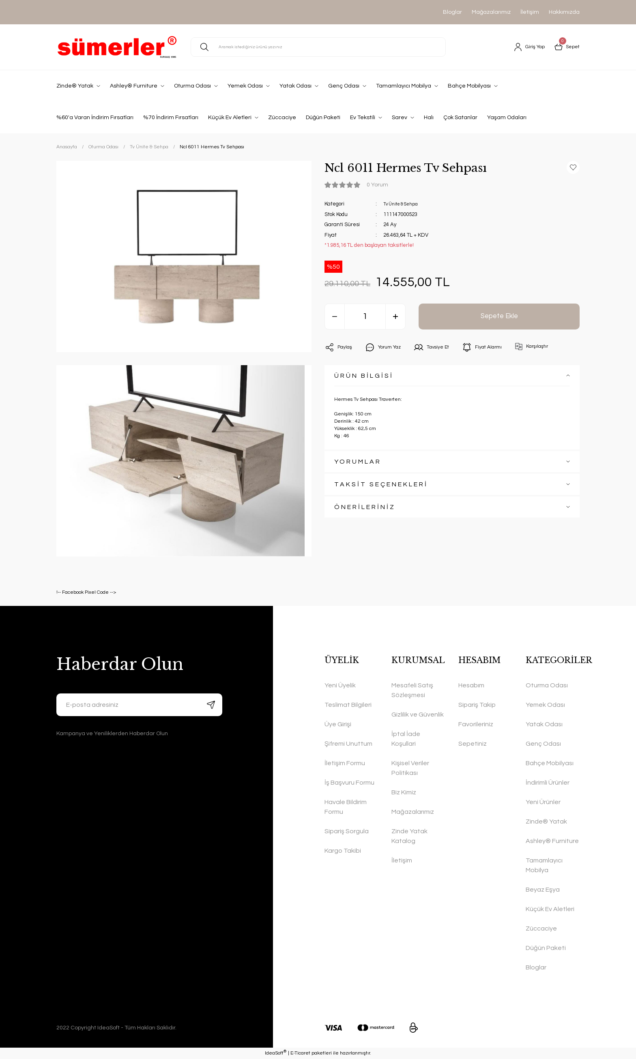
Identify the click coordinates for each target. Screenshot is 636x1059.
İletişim (529, 12)
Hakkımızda (564, 12)
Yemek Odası (545, 705)
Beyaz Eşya (543, 889)
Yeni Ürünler (543, 802)
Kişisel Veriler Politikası (410, 768)
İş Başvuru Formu (349, 782)
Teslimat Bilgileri (348, 705)
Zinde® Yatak (546, 821)
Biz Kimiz (403, 792)
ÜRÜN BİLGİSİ (363, 375)
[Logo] (117, 47)
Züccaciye (541, 928)
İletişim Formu (344, 763)
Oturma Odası (547, 685)
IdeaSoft (275, 1053)
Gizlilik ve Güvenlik (417, 714)
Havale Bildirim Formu (345, 807)
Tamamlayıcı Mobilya (544, 865)
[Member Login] (525, 47)
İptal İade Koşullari (405, 739)
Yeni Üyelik (340, 685)
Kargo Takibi (342, 850)
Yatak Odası (544, 724)
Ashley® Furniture (552, 841)
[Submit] (211, 704)
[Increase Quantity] (395, 316)
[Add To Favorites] (573, 167)
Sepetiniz (472, 743)
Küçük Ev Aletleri (550, 909)
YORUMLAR (357, 461)
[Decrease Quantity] (334, 316)
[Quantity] (365, 316)
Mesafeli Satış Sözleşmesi (412, 690)
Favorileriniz (475, 724)
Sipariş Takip (477, 705)
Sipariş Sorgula (346, 831)
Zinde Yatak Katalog (409, 836)
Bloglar (452, 12)
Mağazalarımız (491, 12)
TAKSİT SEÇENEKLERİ (381, 484)
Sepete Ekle (499, 316)
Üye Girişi (337, 724)
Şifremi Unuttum (348, 743)
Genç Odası (543, 743)
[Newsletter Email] (139, 704)
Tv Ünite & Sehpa (403, 204)
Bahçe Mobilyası (550, 763)
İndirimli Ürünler (547, 782)
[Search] (318, 47)
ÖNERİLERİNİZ (364, 507)
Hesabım (471, 685)
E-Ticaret (300, 1053)
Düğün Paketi (546, 948)
